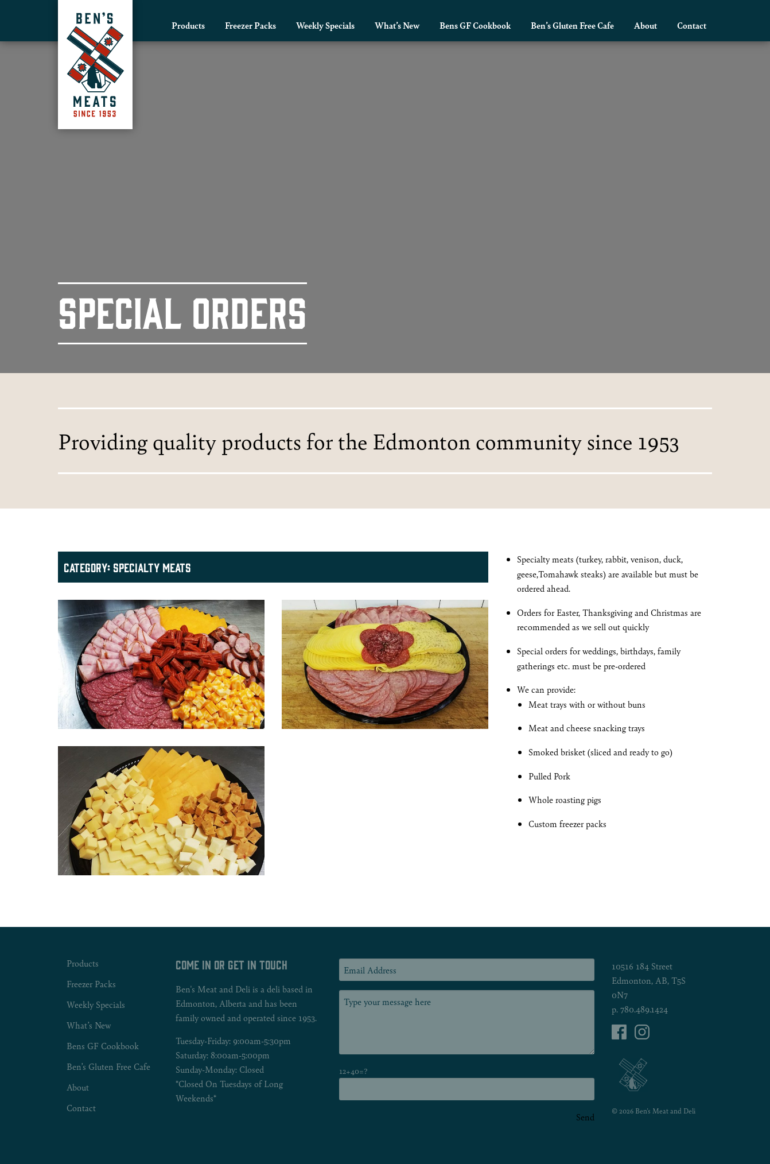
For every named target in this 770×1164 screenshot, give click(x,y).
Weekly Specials (325, 25)
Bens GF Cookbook (475, 25)
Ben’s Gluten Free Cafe (572, 25)
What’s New (397, 25)
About (645, 25)
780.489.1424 (644, 1009)
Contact (691, 25)
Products (188, 25)
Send (585, 1117)
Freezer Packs (250, 25)
